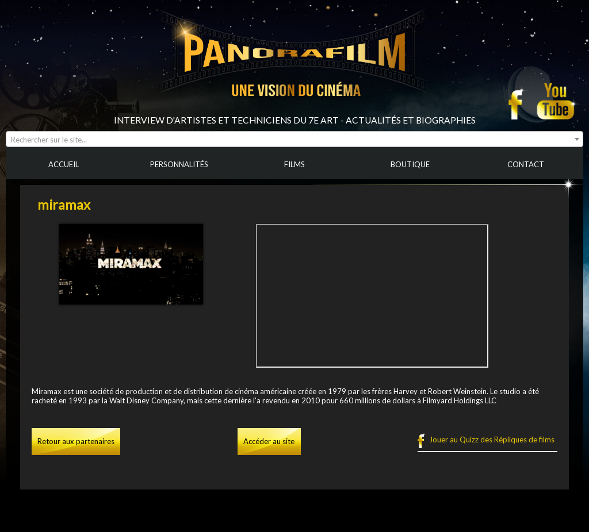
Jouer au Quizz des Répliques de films (491, 439)
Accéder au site (268, 441)
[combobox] (294, 139)
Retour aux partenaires (75, 441)
